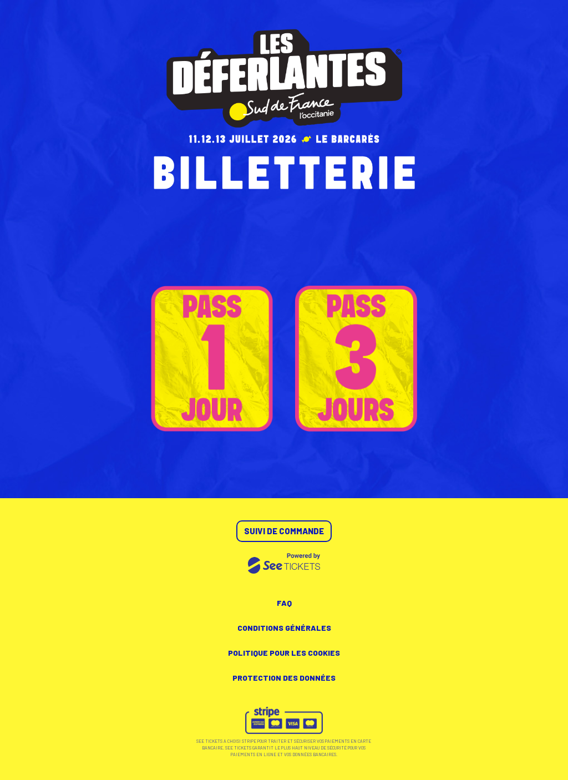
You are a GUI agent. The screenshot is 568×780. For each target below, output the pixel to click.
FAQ (284, 602)
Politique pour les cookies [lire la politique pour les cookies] (284, 652)
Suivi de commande (284, 531)
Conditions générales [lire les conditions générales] (284, 627)
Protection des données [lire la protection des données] (284, 677)
